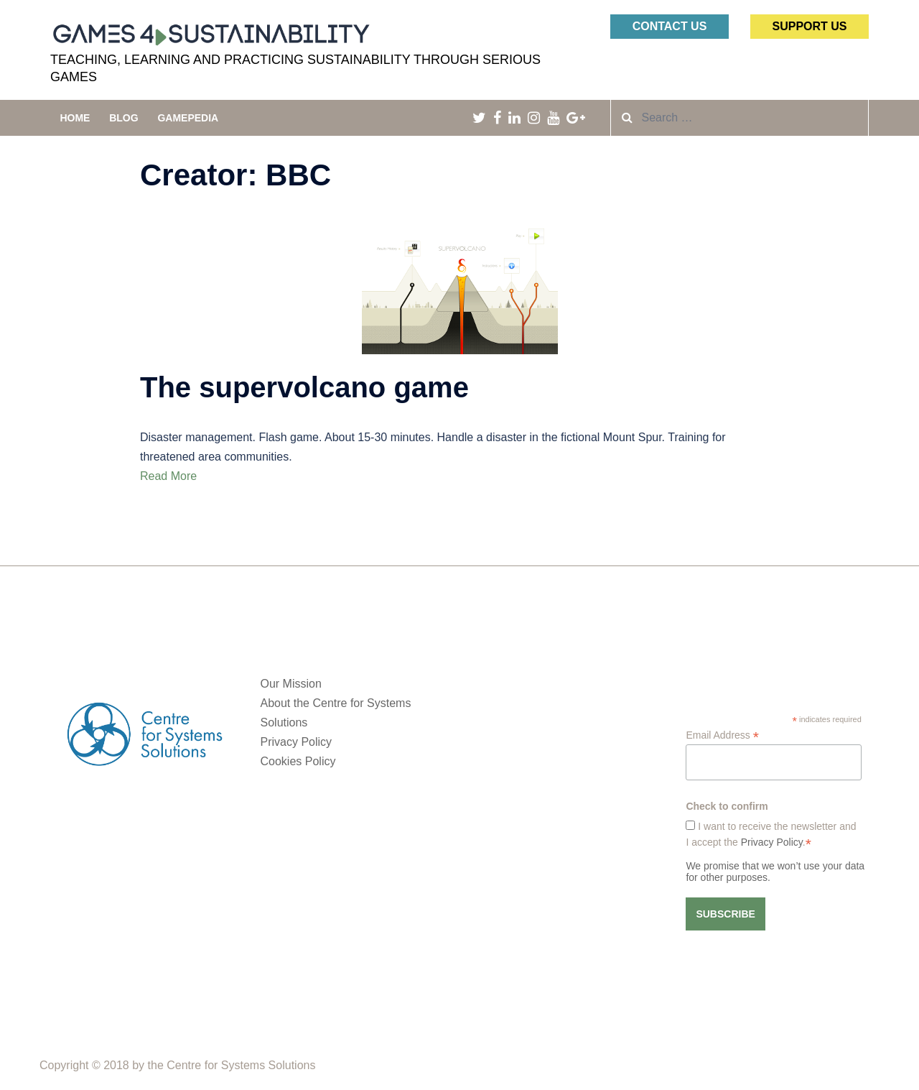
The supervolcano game (304, 387)
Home (75, 118)
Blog (123, 118)
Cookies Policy (298, 761)
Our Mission (291, 684)
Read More (168, 476)
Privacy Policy (296, 742)
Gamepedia (187, 118)
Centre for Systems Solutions (241, 1065)
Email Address (722, 735)
